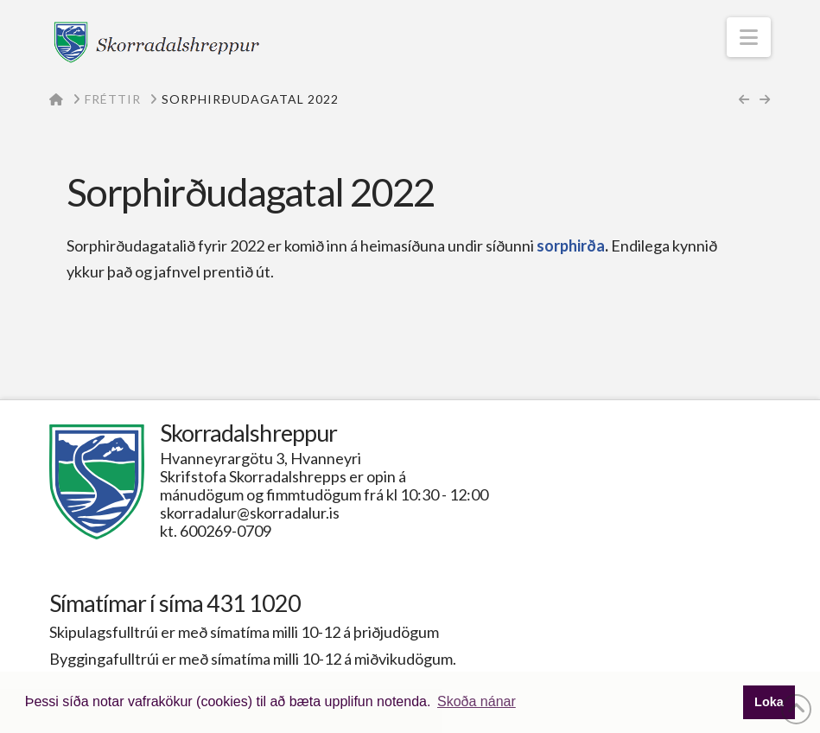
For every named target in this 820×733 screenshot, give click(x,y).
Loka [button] (769, 702)
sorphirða (571, 245)
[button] (749, 37)
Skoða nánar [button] (476, 701)
